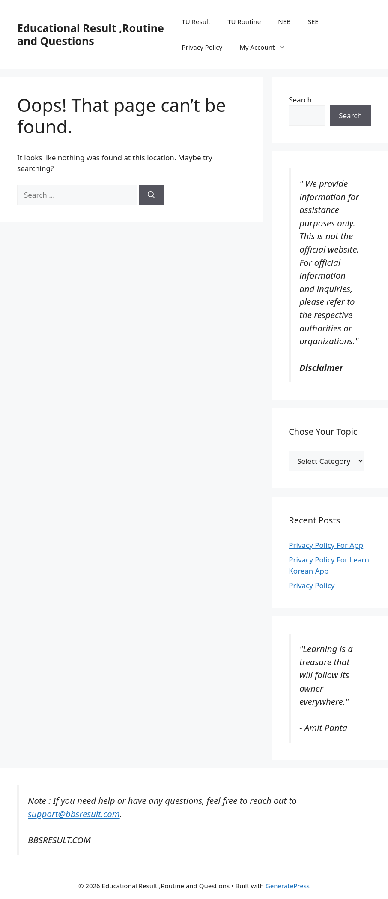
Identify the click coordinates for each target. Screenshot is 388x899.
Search (300, 100)
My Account (266, 47)
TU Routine (244, 21)
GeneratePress (288, 885)
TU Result (196, 21)
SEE (313, 21)
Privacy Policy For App (326, 545)
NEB (284, 21)
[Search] (151, 195)
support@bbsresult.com (74, 814)
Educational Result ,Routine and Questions (90, 34)
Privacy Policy (202, 47)
